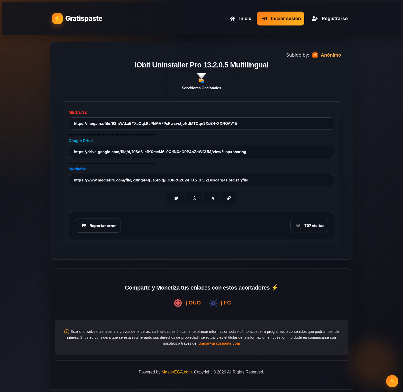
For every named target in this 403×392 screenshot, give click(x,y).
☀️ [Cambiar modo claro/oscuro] (392, 381)
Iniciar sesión (280, 18)
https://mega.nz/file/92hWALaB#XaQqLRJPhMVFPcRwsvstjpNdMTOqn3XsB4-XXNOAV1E (155, 123)
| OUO (186, 303)
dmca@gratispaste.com (219, 343)
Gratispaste (83, 18)
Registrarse (329, 18)
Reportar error (98, 225)
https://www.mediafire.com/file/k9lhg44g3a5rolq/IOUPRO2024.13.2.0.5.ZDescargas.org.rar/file (161, 180)
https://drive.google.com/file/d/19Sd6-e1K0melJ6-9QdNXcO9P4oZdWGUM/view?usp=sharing (160, 152)
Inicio (240, 18)
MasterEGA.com (177, 372)
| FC (219, 303)
